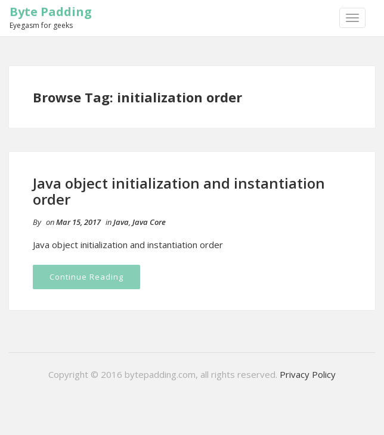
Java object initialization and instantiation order (179, 190)
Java (121, 222)
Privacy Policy (308, 374)
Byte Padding (51, 12)
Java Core (149, 222)
